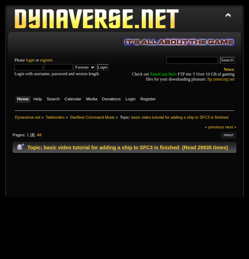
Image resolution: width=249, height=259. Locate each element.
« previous (214, 127)
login (30, 60)
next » (230, 127)
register (46, 60)
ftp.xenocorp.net (221, 79)
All (39, 135)
